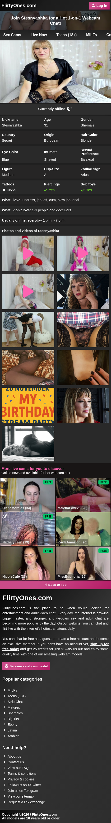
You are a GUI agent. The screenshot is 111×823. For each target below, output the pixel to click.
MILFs (91, 35)
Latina (10, 730)
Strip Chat (13, 702)
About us (12, 756)
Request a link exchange (24, 802)
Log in (99, 6)
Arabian (11, 736)
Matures (11, 707)
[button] (28, 253)
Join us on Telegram (20, 791)
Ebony (10, 724)
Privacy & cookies (19, 779)
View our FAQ (16, 768)
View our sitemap (18, 796)
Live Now (39, 35)
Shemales (13, 713)
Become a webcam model (26, 666)
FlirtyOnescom (19, 5)
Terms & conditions (20, 773)
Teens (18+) (66, 35)
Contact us (13, 762)
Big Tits (11, 719)
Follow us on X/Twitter (22, 785)
